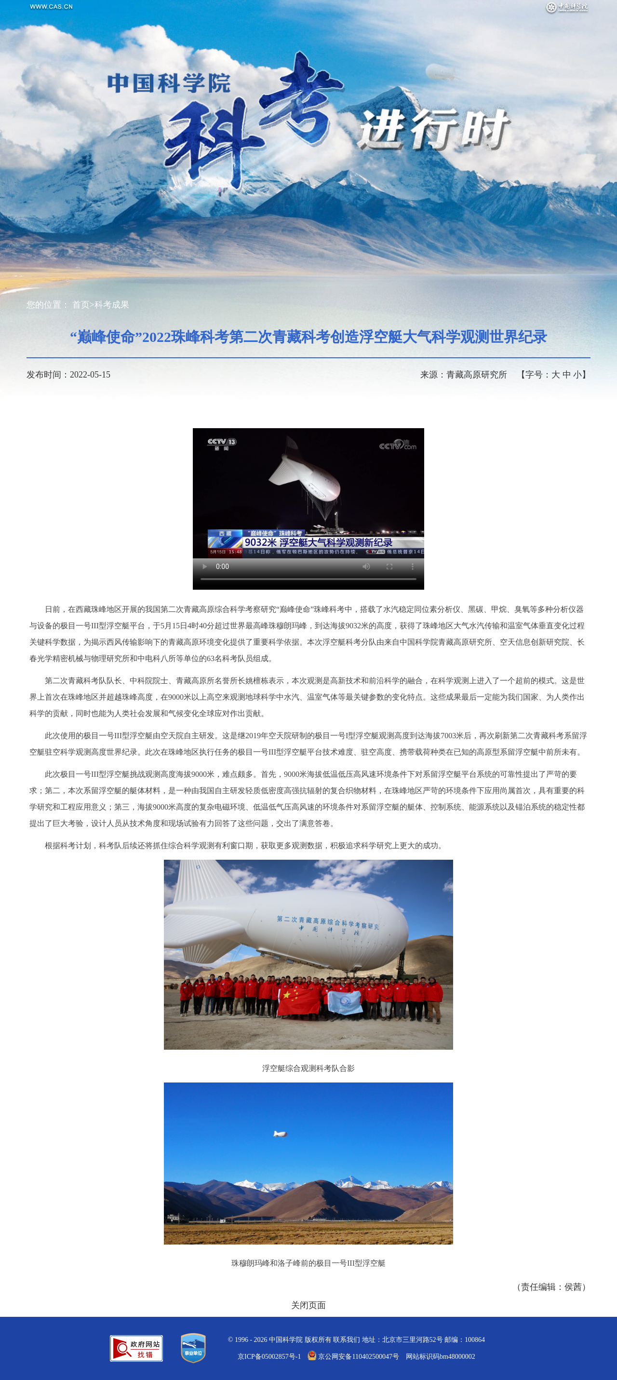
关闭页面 (308, 1305)
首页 (81, 305)
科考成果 (111, 305)
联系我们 (346, 1339)
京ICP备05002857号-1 (269, 1356)
